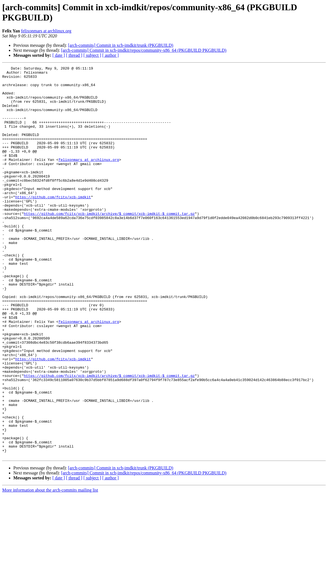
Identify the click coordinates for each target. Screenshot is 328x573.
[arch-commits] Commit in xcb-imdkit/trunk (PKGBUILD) (120, 45)
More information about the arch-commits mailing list (50, 568)
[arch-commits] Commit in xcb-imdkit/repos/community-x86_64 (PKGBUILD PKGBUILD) (143, 50)
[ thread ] (74, 55)
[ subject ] (92, 55)
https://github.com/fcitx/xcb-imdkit (53, 223)
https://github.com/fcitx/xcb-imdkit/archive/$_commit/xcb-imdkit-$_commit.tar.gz (109, 243)
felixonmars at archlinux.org (46, 31)
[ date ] (58, 55)
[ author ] (110, 55)
